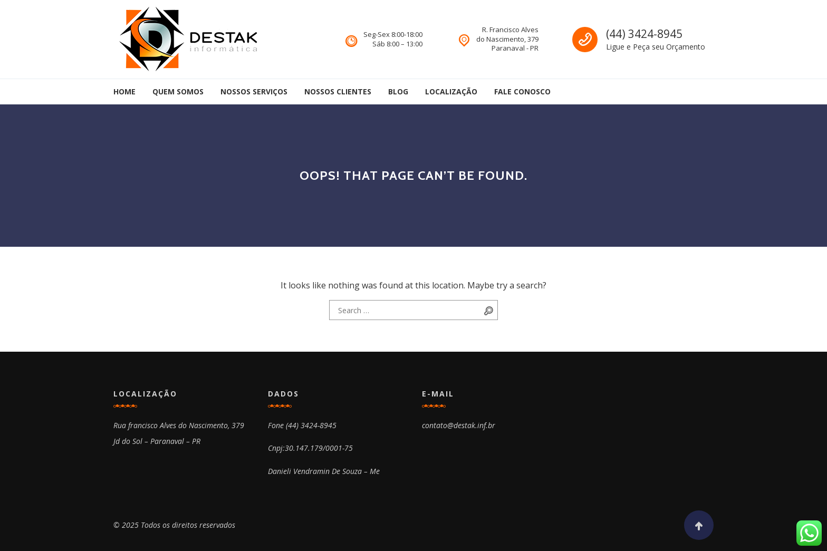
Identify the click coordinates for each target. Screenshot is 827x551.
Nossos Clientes (337, 91)
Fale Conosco (522, 91)
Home (124, 91)
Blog (398, 91)
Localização (451, 91)
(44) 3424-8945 (644, 33)
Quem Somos (178, 91)
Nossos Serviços (253, 91)
